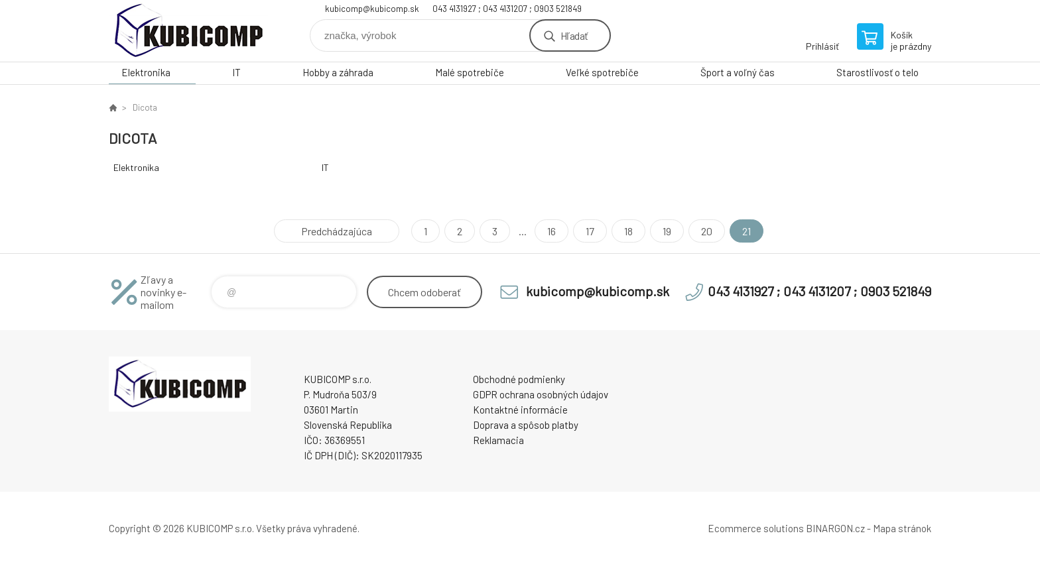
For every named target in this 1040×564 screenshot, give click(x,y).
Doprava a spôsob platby (525, 425)
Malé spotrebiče (469, 72)
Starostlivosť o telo (877, 72)
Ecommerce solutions (756, 528)
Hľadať (574, 35)
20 (706, 231)
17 (590, 231)
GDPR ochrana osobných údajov (540, 394)
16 (551, 231)
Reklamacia (498, 440)
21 (746, 231)
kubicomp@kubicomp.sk (372, 8)
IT (236, 72)
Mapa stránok (902, 528)
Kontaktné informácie (520, 410)
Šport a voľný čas (737, 72)
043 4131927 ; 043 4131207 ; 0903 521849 (507, 8)
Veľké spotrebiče (602, 72)
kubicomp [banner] (188, 31)
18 (628, 231)
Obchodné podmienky (519, 379)
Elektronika (145, 72)
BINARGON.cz (835, 528)
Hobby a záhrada (337, 72)
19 (667, 231)
